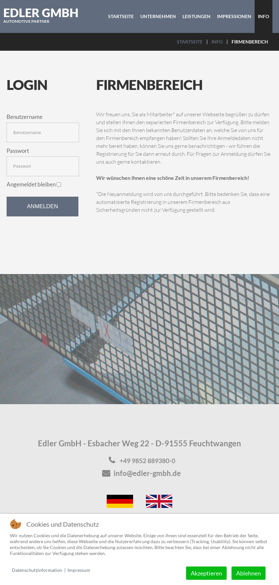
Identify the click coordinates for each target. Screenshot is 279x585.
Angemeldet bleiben (34, 184)
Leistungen (196, 16)
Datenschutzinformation (37, 570)
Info (263, 16)
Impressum (79, 570)
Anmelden (42, 206)
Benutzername (24, 116)
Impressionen (234, 16)
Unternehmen (158, 16)
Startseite (121, 16)
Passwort (18, 150)
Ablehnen (248, 573)
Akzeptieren (206, 573)
